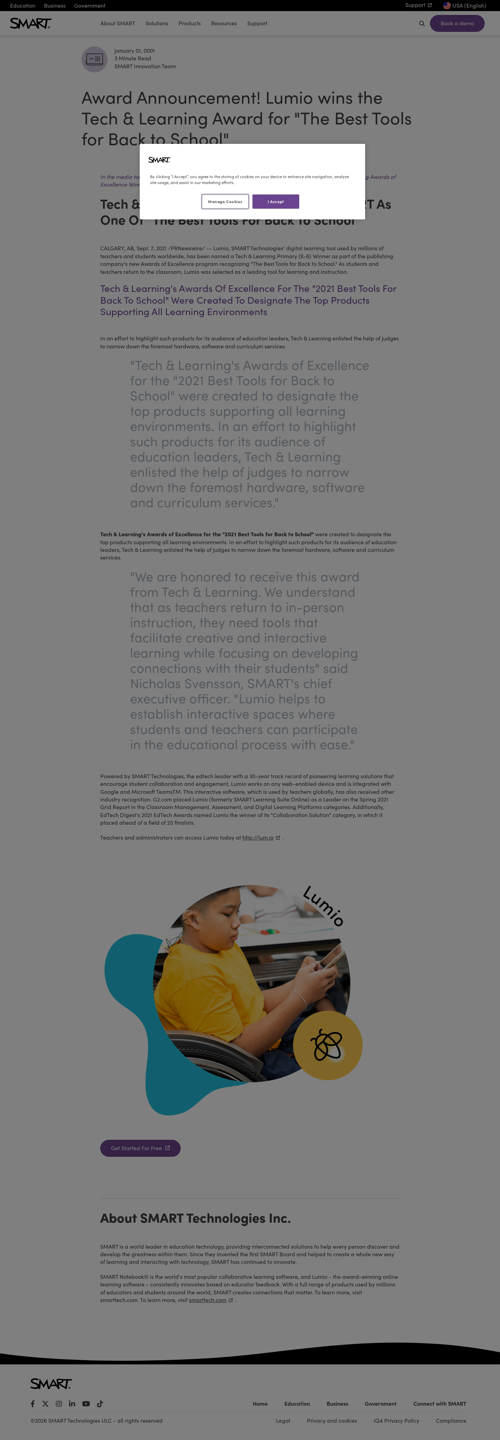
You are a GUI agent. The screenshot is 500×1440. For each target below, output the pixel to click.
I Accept (276, 201)
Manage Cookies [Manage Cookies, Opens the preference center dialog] (225, 201)
